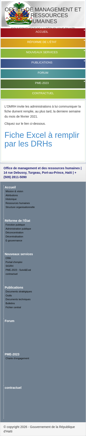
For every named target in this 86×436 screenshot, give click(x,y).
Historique (11, 199)
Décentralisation (14, 236)
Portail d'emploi (14, 262)
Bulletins (10, 303)
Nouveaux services (42, 52)
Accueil (42, 31)
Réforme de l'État (41, 42)
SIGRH (9, 266)
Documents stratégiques (19, 291)
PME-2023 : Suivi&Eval (18, 270)
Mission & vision (14, 191)
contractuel (43, 93)
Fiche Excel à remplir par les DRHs (41, 139)
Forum (43, 72)
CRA (8, 258)
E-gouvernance (14, 240)
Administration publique (18, 228)
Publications (41, 62)
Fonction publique (15, 224)
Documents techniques (18, 299)
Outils (9, 295)
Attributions (12, 195)
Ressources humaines (18, 203)
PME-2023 (42, 83)
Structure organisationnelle (20, 207)
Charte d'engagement (17, 358)
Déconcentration (14, 232)
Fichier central (13, 307)
